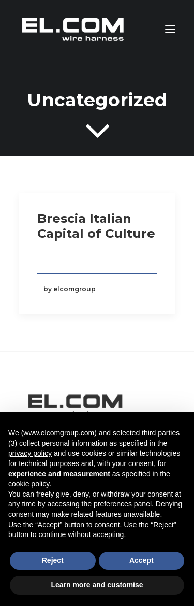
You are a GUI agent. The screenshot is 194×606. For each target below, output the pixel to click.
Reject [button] (53, 560)
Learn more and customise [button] (97, 585)
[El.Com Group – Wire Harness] (74, 29)
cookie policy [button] (28, 484)
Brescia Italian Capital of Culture (96, 226)
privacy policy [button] (30, 453)
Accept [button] (141, 560)
